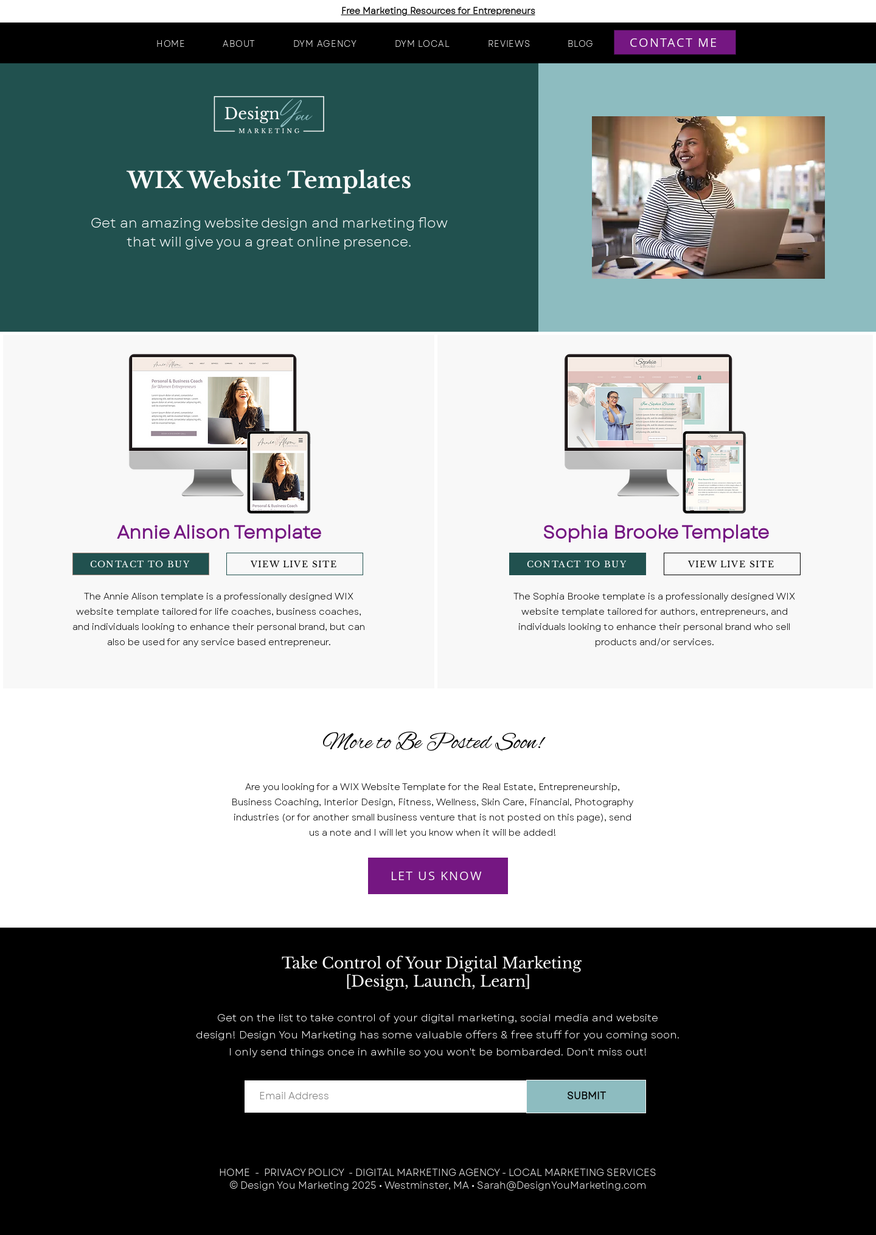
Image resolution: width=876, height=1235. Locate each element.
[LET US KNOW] (438, 876)
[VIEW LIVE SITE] (294, 564)
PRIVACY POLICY (304, 1173)
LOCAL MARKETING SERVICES (582, 1173)
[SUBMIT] (586, 1096)
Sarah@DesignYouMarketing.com (561, 1185)
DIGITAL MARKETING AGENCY (427, 1173)
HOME (234, 1173)
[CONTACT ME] (675, 42)
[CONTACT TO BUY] (140, 564)
